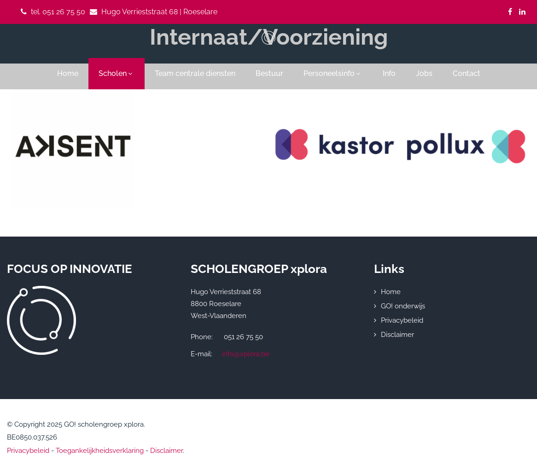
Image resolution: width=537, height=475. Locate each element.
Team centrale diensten (195, 73)
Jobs (424, 73)
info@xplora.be (245, 354)
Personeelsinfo (333, 73)
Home (67, 73)
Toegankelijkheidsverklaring (100, 450)
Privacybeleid (402, 320)
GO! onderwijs (403, 306)
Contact (466, 73)
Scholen (116, 73)
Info (389, 73)
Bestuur (269, 73)
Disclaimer (397, 334)
